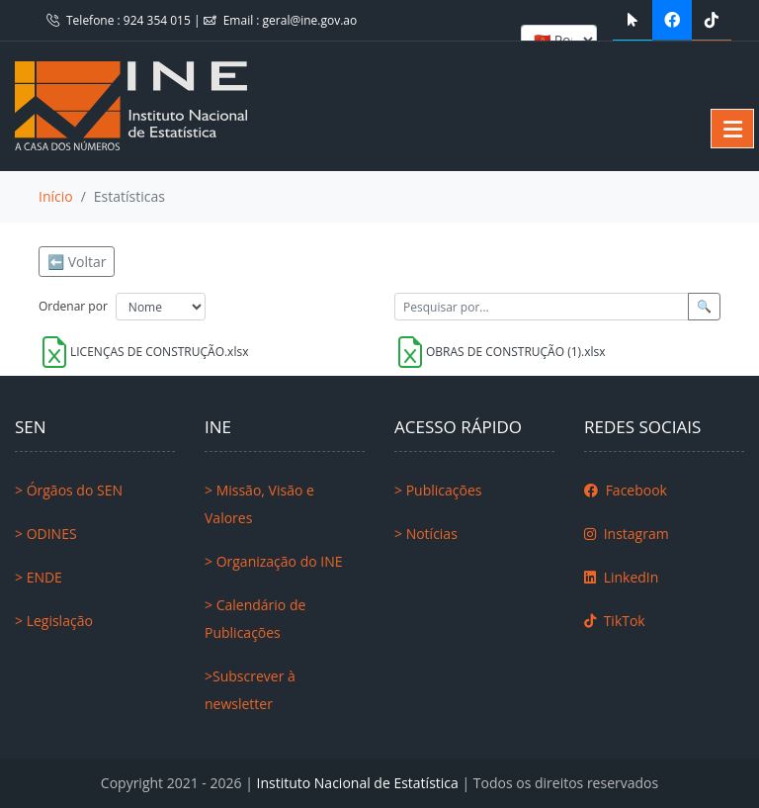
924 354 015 (159, 20)
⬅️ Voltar (76, 261)
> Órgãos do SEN (69, 490)
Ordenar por (73, 306)
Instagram (626, 533)
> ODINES (46, 533)
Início (56, 196)
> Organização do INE (274, 561)
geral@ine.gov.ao (310, 20)
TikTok (614, 620)
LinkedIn (621, 577)
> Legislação (54, 620)
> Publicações (437, 490)
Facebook (625, 490)
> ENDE (38, 577)
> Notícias (426, 533)
